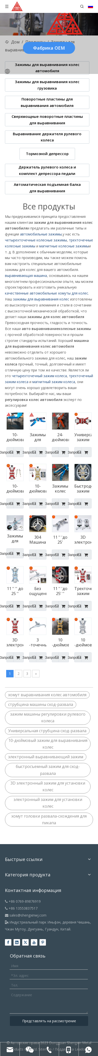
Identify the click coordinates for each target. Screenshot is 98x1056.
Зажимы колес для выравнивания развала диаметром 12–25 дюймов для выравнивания (60, 489)
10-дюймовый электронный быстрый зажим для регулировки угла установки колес (15, 489)
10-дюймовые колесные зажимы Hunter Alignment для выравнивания (15, 437)
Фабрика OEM (49, 48)
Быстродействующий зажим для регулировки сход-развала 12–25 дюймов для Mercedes (83, 489)
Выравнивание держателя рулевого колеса (47, 137)
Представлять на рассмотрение (49, 1021)
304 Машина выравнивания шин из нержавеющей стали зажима (37, 540)
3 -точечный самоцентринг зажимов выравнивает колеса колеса (37, 642)
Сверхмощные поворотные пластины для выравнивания (47, 119)
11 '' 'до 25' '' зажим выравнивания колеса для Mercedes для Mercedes (60, 591)
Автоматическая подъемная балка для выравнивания (47, 187)
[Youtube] (34, 942)
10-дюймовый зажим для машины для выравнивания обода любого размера (37, 489)
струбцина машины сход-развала (40, 704)
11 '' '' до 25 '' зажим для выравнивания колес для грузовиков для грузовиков (15, 591)
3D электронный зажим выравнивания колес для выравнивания (83, 540)
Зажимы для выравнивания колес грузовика (47, 85)
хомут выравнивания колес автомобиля (47, 694)
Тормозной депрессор (47, 153)
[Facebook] (8, 942)
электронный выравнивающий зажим (45, 756)
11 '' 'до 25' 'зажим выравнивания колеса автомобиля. (60, 540)
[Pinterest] (42, 942)
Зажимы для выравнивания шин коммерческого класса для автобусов (15, 538)
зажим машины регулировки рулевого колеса (47, 717)
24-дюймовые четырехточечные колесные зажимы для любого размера (60, 437)
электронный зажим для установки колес (48, 803)
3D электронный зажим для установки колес (47, 786)
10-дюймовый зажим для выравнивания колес (47, 744)
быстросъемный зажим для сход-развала (48, 770)
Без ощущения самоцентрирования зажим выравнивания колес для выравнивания (37, 591)
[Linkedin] (17, 942)
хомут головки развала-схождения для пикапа (49, 819)
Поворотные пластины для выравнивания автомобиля (47, 102)
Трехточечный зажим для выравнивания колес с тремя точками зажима (83, 591)
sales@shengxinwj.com (25, 915)
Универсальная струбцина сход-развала (47, 730)
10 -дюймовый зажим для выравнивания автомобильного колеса (60, 642)
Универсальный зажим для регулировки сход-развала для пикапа (83, 437)
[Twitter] (25, 942)
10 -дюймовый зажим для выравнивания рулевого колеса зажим (83, 642)
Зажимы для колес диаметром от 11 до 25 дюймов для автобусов (37, 437)
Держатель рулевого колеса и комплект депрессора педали (47, 170)
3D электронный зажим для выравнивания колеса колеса (15, 642)
